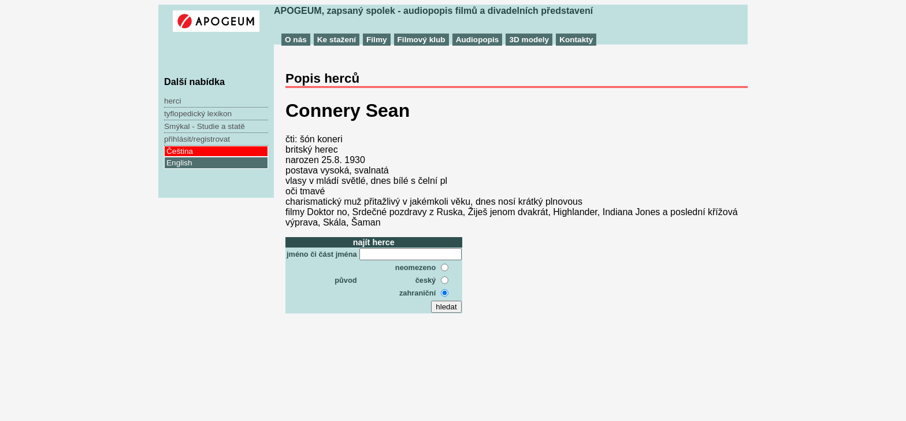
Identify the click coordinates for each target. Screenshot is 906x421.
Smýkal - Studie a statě (204, 126)
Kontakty (576, 39)
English (179, 162)
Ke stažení (336, 39)
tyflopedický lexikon (198, 113)
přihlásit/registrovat (197, 139)
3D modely (529, 39)
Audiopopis (477, 39)
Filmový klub (421, 39)
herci (172, 101)
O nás (296, 39)
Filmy (376, 39)
